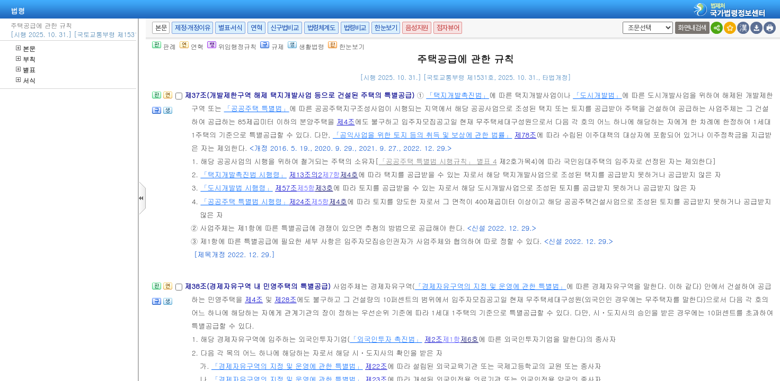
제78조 (526, 135)
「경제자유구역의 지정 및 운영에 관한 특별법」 (490, 286)
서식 (26, 80)
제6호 (469, 339)
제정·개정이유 (192, 28)
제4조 (345, 121)
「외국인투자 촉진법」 (386, 339)
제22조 (376, 366)
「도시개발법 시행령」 (236, 188)
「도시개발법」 (597, 95)
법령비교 (355, 28)
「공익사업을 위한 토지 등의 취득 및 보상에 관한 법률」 (422, 135)
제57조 (286, 188)
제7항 (331, 174)
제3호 (324, 188)
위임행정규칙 (231, 46)
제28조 (285, 299)
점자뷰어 (448, 28)
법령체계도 (321, 28)
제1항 (451, 339)
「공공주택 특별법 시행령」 (244, 201)
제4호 (349, 174)
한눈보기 (386, 28)
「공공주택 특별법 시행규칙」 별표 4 (438, 161)
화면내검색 (692, 28)
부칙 (26, 59)
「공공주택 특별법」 (256, 108)
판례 (164, 46)
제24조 (300, 201)
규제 (272, 46)
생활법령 (306, 46)
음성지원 (416, 28)
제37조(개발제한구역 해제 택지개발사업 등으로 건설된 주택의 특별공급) (300, 95)
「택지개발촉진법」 (457, 95)
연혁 (256, 28)
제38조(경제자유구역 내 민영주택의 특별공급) (258, 286)
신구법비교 (285, 28)
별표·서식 (230, 28)
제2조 (433, 339)
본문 (26, 48)
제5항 (306, 188)
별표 (26, 69)
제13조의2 (305, 174)
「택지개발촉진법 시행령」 (243, 174)
